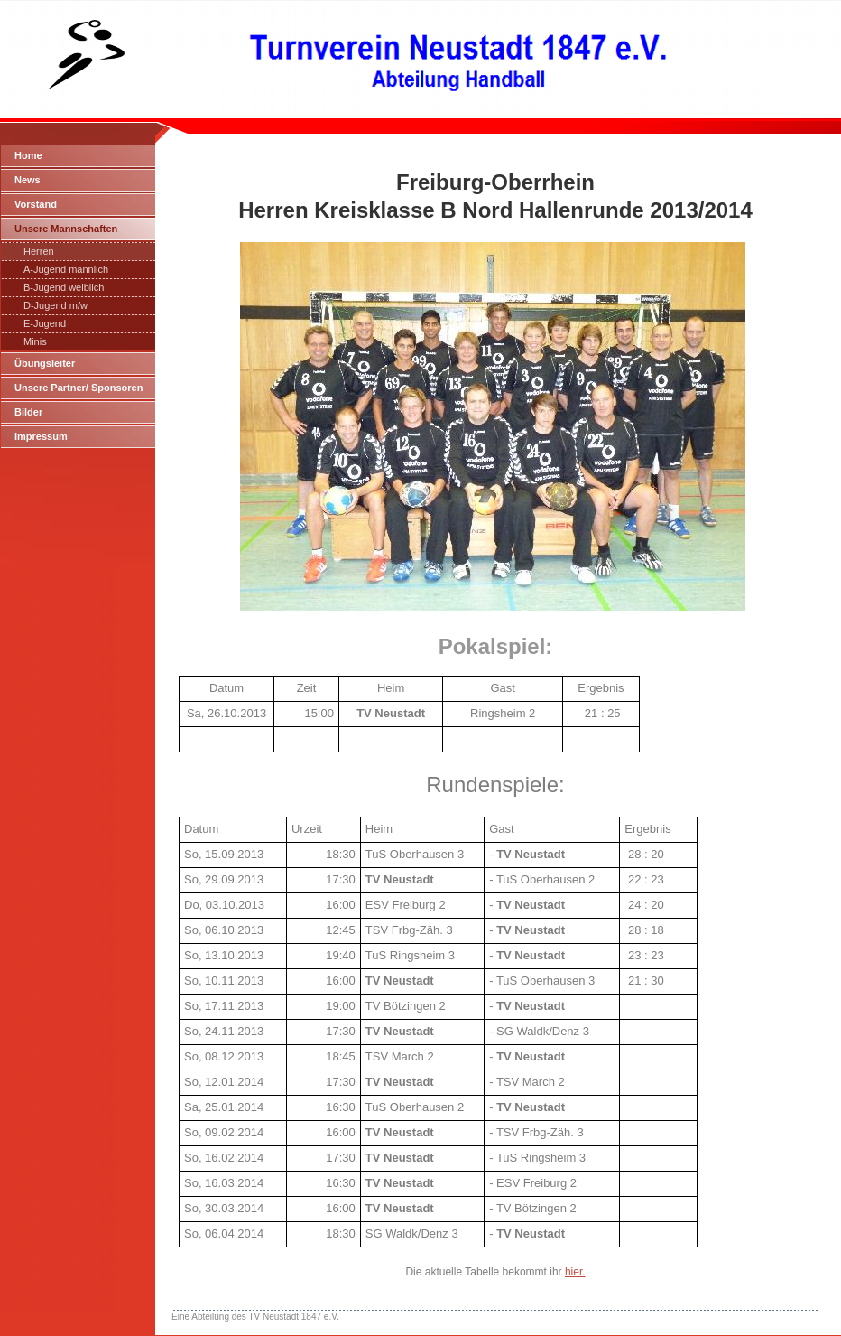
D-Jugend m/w (55, 305)
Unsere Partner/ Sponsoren (78, 387)
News (27, 179)
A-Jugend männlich (65, 269)
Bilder (28, 411)
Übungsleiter (44, 363)
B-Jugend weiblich (63, 287)
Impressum (41, 436)
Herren (38, 251)
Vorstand (35, 204)
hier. (575, 1272)
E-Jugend (44, 323)
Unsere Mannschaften (65, 228)
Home (28, 155)
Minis (35, 341)
